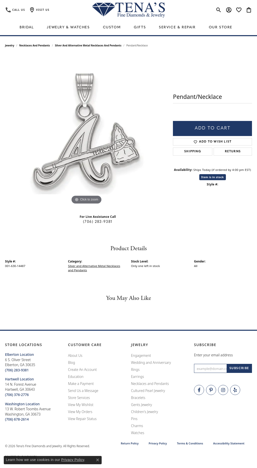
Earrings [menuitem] (137, 376)
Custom (112, 27)
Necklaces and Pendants (34, 45)
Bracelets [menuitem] (138, 397)
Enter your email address (213, 355)
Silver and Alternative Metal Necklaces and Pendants (88, 45)
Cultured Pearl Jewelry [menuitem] (148, 390)
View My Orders (80, 411)
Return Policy (130, 443)
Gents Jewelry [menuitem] (141, 404)
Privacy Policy (158, 443)
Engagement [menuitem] (141, 355)
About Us (75, 355)
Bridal (27, 27)
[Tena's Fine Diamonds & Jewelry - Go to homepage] (128, 10)
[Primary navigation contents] (128, 27)
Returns (233, 151)
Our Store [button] (220, 27)
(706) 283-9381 (97, 222)
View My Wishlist (80, 404)
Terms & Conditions (190, 443)
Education (76, 376)
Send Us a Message (83, 390)
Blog (71, 362)
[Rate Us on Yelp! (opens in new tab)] (235, 390)
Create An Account (82, 369)
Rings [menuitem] (135, 369)
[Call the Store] (17, 370)
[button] (39, 10)
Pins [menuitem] (134, 418)
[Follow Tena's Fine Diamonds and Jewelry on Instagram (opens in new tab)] (223, 390)
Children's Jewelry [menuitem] (144, 411)
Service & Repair (177, 27)
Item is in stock (212, 177)
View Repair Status (82, 418)
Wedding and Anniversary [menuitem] (151, 362)
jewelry (9, 45)
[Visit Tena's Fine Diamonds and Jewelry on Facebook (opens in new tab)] (199, 390)
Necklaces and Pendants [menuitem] (150, 383)
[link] (15, 10)
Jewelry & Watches (68, 27)
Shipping (192, 151)
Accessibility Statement (228, 443)
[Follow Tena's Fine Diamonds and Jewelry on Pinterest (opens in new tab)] (211, 390)
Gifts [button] (140, 27)
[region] (86, 130)
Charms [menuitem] (137, 425)
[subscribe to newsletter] (239, 368)
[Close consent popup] (97, 459)
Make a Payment (81, 383)
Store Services (79, 397)
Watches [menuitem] (137, 432)
